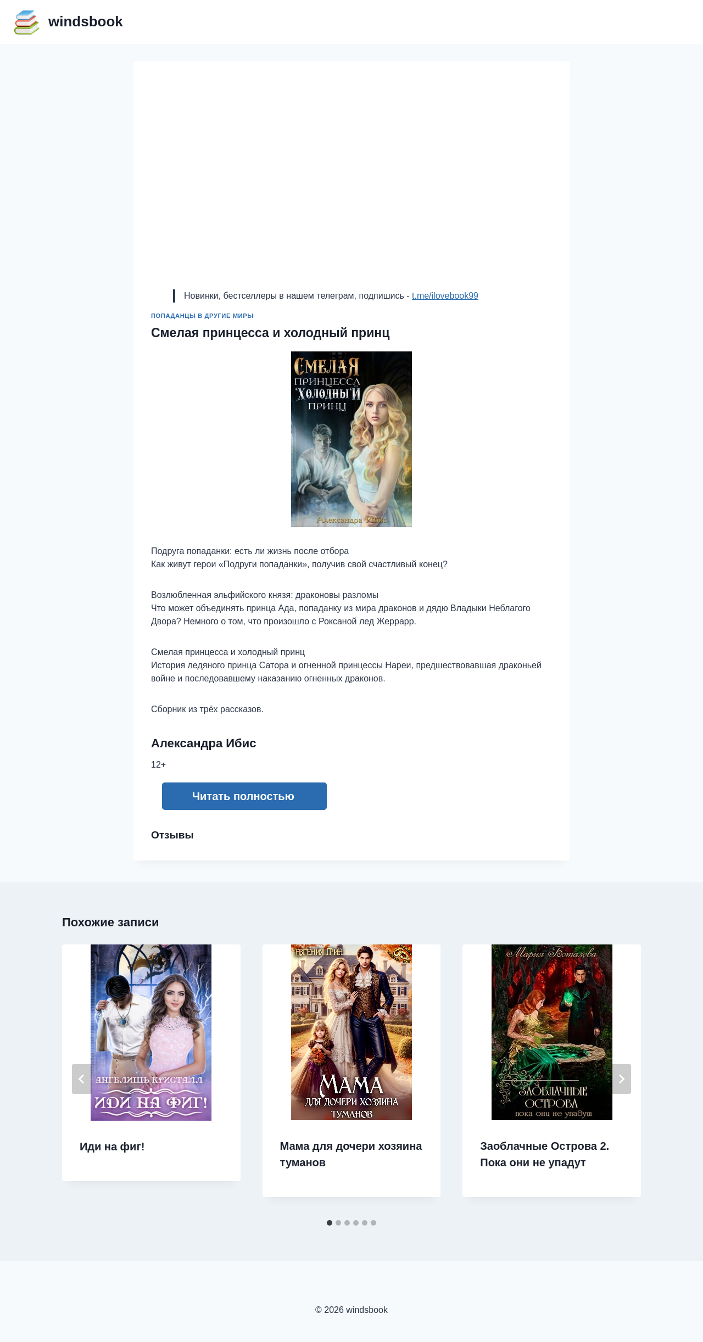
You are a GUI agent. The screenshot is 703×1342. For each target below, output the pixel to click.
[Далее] (621, 1079)
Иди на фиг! (112, 1146)
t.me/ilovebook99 (445, 295)
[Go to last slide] (82, 1079)
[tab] (329, 1223)
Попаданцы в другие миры (202, 315)
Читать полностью (243, 796)
